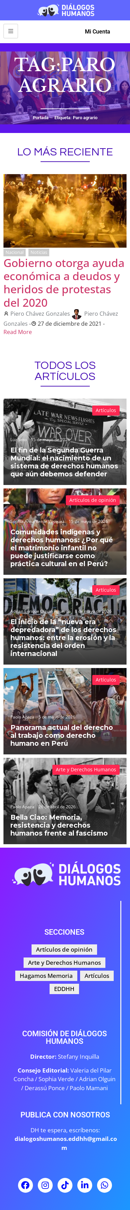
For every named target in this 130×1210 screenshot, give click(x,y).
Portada (41, 117)
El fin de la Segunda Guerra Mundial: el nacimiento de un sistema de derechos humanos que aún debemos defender (64, 462)
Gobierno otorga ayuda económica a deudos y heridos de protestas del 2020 (63, 282)
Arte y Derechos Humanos (86, 769)
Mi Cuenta (97, 31)
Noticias (39, 252)
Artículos (106, 410)
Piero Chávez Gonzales (40, 313)
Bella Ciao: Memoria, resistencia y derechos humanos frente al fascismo (59, 825)
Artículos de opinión (92, 500)
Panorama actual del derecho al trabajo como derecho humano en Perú (61, 735)
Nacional (15, 252)
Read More (17, 332)
